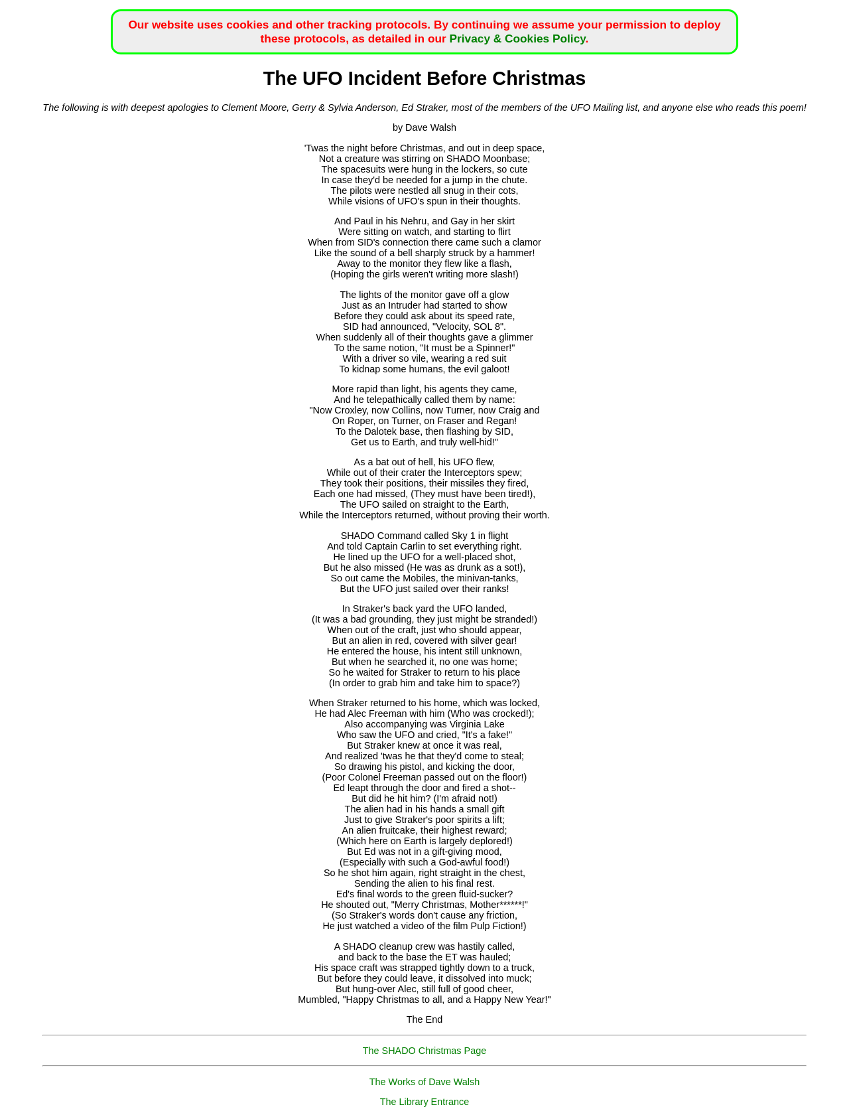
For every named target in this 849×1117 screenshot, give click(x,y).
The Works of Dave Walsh (424, 1082)
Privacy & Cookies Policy (518, 38)
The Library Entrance (424, 1101)
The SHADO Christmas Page (424, 1050)
